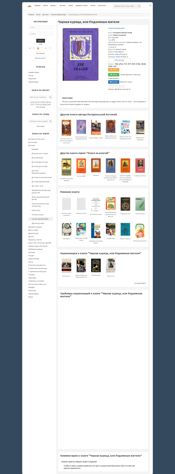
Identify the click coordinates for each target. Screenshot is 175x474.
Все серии (40, 126)
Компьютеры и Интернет (38, 246)
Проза (30, 262)
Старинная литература (37, 271)
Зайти (40, 40)
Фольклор (32, 290)
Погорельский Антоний (122, 33)
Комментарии (33, 72)
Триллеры (32, 278)
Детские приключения (40, 182)
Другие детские (38, 223)
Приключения (33, 259)
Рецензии (32, 79)
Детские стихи (37, 186)
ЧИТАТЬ (113, 75)
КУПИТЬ (113, 70)
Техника (31, 275)
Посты (30, 75)
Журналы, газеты (35, 240)
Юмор (30, 297)
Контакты (102, 5)
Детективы (32, 142)
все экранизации (140, 283)
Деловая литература (36, 139)
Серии (70, 5)
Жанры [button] (53, 5)
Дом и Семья (33, 230)
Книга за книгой (119, 35)
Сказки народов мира (58, 14)
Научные (31, 252)
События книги (119, 60)
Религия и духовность (37, 265)
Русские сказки (38, 215)
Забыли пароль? (40, 58)
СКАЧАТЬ (113, 82)
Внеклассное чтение (40, 153)
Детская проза (37, 158)
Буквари (35, 149)
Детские (45, 14)
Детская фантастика (40, 162)
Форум (93, 5)
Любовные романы (35, 249)
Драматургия (33, 233)
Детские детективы (39, 166)
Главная (37, 5)
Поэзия (31, 256)
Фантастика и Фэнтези (37, 284)
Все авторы (40, 107)
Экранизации (33, 82)
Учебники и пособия (36, 281)
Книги (45, 5)
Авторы (63, 5)
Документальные (35, 227)
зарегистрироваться (72, 468)
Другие (31, 236)
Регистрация (40, 53)
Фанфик (31, 287)
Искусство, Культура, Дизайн (39, 243)
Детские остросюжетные (42, 177)
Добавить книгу (82, 5)
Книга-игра (36, 210)
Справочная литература (37, 268)
